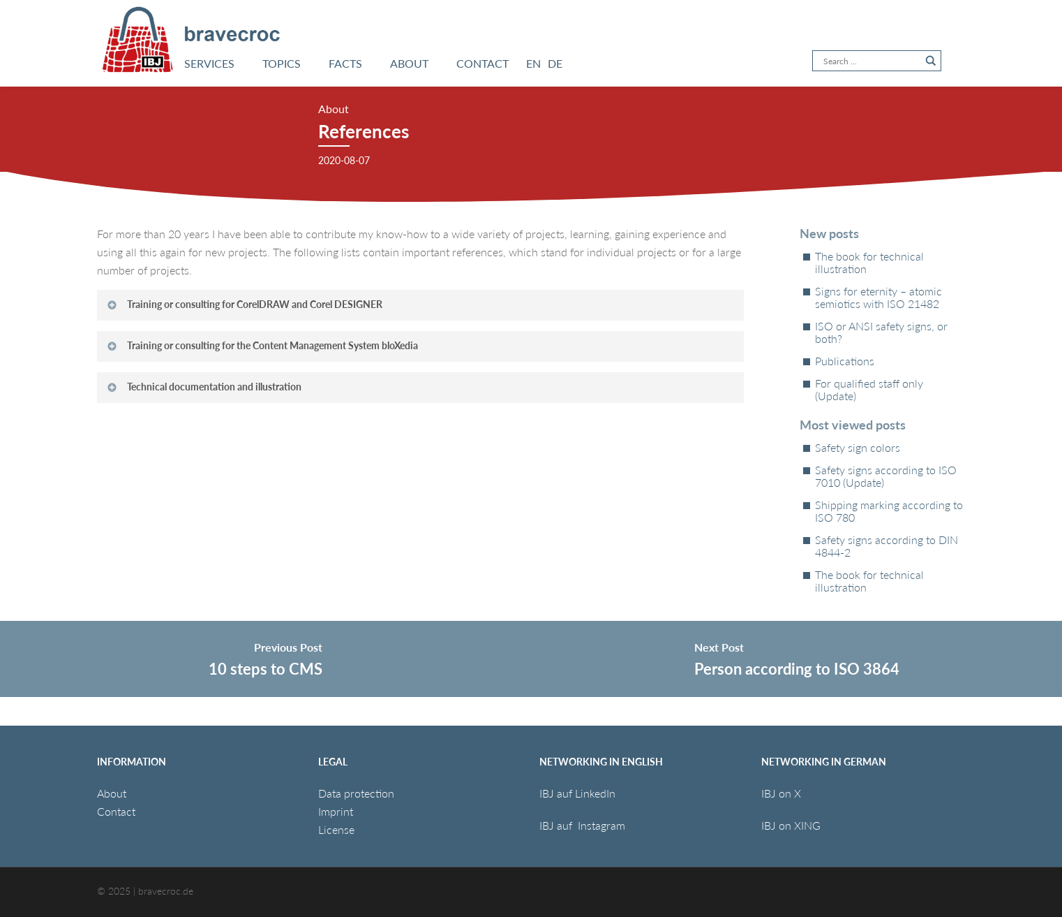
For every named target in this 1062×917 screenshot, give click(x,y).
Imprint (335, 811)
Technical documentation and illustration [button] (203, 387)
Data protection (356, 793)
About (111, 793)
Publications (844, 361)
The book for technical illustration (869, 262)
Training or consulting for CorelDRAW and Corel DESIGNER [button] (244, 304)
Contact (116, 811)
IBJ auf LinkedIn (578, 793)
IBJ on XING (791, 825)
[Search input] (870, 61)
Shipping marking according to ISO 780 (889, 511)
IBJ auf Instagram (583, 825)
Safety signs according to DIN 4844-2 (886, 546)
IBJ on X (782, 793)
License (336, 829)
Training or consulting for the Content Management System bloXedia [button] (262, 345)
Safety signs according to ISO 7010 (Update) (886, 476)
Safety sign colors (857, 447)
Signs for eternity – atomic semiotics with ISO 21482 (878, 297)
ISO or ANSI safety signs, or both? (881, 332)
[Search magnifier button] (931, 61)
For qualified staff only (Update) (869, 389)
